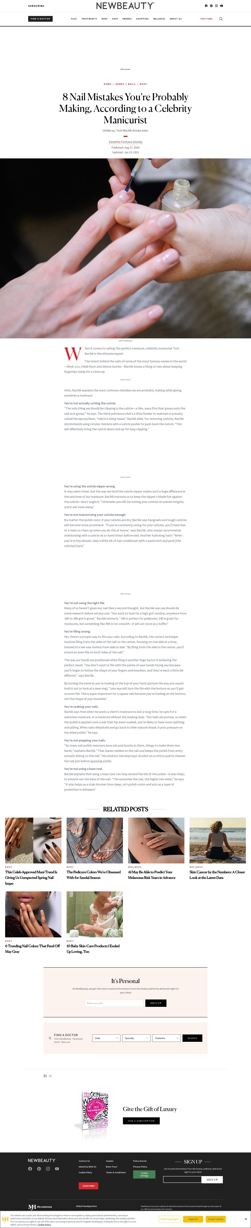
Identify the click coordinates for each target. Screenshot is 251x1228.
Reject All (193, 1219)
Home (107, 84)
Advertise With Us (87, 1166)
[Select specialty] (136, 1038)
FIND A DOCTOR (40, 18)
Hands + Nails (126, 84)
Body (143, 84)
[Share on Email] (50, 1076)
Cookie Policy (85, 1172)
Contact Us (84, 1160)
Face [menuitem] (74, 18)
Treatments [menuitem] (89, 18)
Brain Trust (111, 1166)
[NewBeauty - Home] (125, 5)
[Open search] (220, 19)
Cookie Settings (144, 1174)
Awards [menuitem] (127, 18)
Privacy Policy (140, 1166)
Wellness (135, 867)
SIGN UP (155, 1003)
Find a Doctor (140, 1160)
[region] (125, 1219)
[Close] (245, 1219)
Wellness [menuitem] (159, 18)
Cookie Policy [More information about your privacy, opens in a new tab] (44, 1224)
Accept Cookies (215, 1219)
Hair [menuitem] (115, 18)
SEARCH (192, 1038)
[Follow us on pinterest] (211, 5)
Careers (109, 1160)
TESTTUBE (206, 18)
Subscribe (36, 5)
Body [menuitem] (104, 18)
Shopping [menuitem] (142, 18)
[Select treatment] (166, 1038)
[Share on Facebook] (45, 1076)
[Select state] (106, 1038)
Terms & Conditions (116, 1172)
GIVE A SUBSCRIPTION (141, 1120)
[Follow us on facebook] (206, 5)
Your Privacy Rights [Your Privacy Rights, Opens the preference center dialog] (170, 1219)
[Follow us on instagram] (216, 5)
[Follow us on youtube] (221, 5)
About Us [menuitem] (176, 18)
